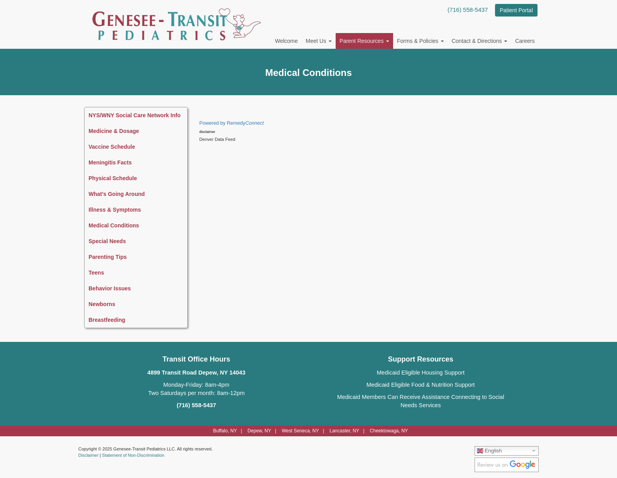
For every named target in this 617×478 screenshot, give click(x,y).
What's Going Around (117, 194)
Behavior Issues (110, 288)
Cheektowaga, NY (389, 431)
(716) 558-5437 (467, 9)
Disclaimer (88, 455)
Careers (525, 41)
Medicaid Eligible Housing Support (420, 372)
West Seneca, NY (300, 431)
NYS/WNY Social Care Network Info (135, 115)
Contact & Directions (480, 41)
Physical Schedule (113, 178)
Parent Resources (364, 41)
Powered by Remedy (232, 123)
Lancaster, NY (344, 431)
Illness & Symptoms (115, 210)
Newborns (102, 304)
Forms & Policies (420, 41)
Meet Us (319, 41)
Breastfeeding (107, 320)
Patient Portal (516, 10)
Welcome (286, 41)
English (489, 450)
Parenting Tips (108, 257)
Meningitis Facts (110, 162)
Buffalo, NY (224, 431)
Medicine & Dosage (114, 131)
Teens (96, 272)
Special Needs (107, 241)
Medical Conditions (114, 225)
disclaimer (208, 132)
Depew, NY (259, 431)
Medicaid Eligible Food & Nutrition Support (420, 385)
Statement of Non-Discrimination (133, 455)
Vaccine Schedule (112, 147)
